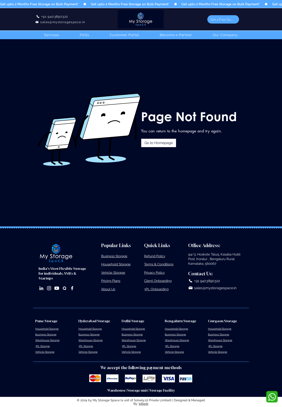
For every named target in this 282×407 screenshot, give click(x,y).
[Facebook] (72, 288)
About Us (108, 289)
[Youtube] (56, 288)
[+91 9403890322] (52, 16)
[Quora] (64, 288)
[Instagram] (49, 288)
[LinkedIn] (41, 288)
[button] (223, 19)
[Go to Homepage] (158, 143)
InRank (143, 403)
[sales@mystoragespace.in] (60, 22)
